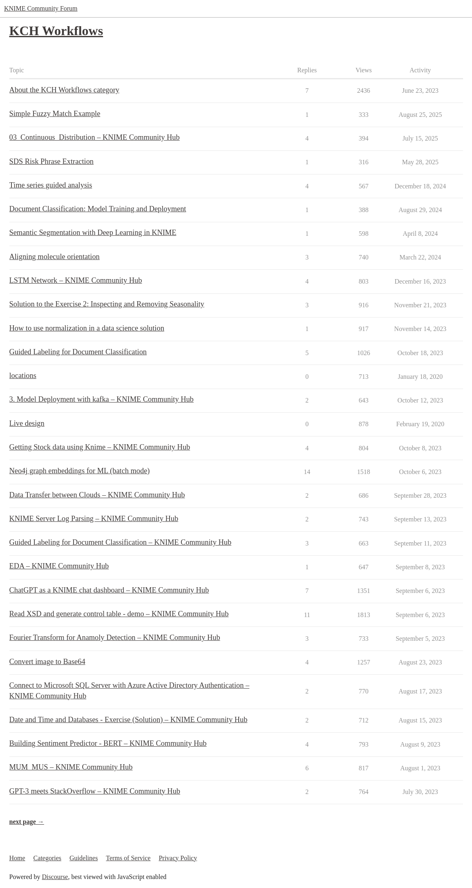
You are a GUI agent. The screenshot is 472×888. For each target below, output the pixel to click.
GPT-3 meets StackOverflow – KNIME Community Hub (95, 791)
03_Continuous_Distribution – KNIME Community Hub (94, 137)
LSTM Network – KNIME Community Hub (75, 280)
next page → (26, 821)
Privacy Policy (178, 857)
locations (22, 375)
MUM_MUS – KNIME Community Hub (71, 767)
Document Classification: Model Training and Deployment (97, 209)
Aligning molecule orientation (54, 257)
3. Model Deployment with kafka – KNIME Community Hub (101, 399)
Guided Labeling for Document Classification (78, 352)
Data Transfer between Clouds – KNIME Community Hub (97, 495)
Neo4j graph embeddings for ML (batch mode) (79, 471)
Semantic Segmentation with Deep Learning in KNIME (93, 232)
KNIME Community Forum (41, 8)
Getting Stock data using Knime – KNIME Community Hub (99, 447)
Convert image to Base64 (47, 662)
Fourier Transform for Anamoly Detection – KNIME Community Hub (114, 637)
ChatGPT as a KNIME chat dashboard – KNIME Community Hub (109, 590)
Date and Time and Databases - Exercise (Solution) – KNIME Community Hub (128, 720)
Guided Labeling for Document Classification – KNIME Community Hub (120, 542)
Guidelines (83, 857)
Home (17, 857)
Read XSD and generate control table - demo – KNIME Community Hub (119, 614)
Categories (47, 857)
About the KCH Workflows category (64, 90)
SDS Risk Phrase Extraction (51, 161)
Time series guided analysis (50, 185)
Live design (27, 423)
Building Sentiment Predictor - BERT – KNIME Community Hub (108, 743)
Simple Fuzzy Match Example (55, 114)
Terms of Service (128, 857)
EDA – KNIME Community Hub (59, 566)
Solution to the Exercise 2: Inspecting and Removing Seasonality (106, 304)
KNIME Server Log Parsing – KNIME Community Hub (94, 518)
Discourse (55, 876)
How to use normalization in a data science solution (86, 328)
